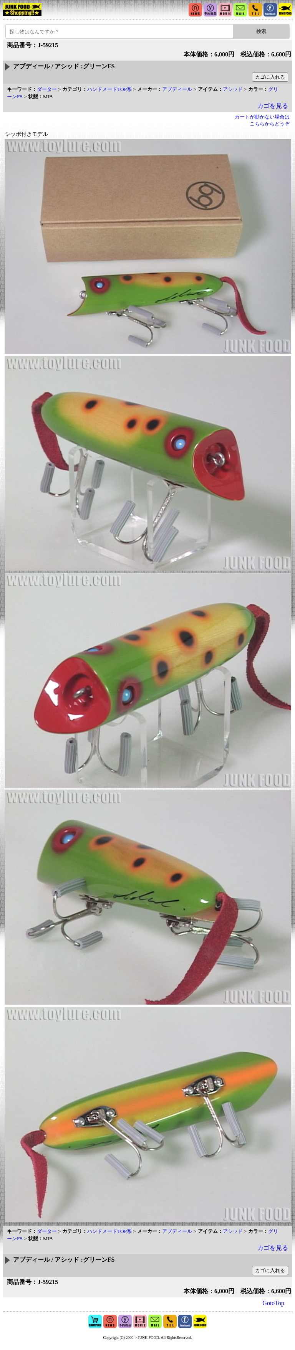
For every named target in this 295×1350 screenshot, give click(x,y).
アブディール (177, 89)
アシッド (233, 89)
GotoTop (273, 1303)
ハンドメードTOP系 (109, 89)
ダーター (47, 89)
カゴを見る (272, 105)
